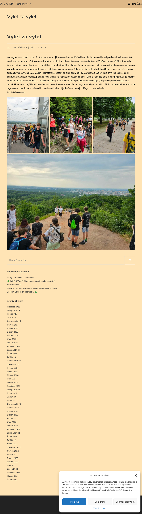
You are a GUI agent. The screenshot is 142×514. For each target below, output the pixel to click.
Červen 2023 (13, 408)
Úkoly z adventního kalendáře (20, 277)
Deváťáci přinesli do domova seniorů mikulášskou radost (32, 288)
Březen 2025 (13, 335)
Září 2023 (11, 397)
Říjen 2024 (12, 353)
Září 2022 (11, 440)
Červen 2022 (13, 451)
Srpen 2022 (12, 443)
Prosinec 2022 (13, 429)
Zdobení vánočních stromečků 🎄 (22, 292)
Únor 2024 (12, 379)
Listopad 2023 (13, 390)
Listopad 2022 (13, 433)
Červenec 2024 (14, 361)
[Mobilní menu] (135, 4)
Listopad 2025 (13, 310)
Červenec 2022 (14, 447)
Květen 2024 (12, 368)
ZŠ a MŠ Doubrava (15, 4)
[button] (135, 475)
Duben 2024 (12, 372)
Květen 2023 (12, 411)
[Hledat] (130, 260)
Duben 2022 (12, 458)
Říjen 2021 (12, 480)
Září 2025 (11, 317)
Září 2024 (11, 357)
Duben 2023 (12, 415)
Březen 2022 (13, 462)
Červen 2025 (13, 325)
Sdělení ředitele (14, 284)
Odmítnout (99, 501)
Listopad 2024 (13, 350)
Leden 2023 (12, 425)
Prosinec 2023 (13, 386)
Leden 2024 (12, 382)
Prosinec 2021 (13, 472)
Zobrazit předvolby (125, 501)
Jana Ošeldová (19, 47)
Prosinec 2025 (13, 307)
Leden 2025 (12, 343)
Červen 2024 (13, 364)
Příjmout (74, 501)
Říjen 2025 (12, 314)
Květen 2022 (12, 454)
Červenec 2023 (14, 404)
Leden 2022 (12, 469)
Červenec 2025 (14, 321)
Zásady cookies (99, 508)
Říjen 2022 (12, 436)
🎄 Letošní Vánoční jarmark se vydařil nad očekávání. (31, 281)
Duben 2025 (12, 332)
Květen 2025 (12, 328)
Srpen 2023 (12, 400)
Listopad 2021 (13, 476)
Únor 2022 (12, 465)
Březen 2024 (13, 375)
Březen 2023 (13, 418)
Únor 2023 (12, 422)
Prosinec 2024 (13, 346)
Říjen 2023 (12, 393)
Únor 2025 (12, 339)
